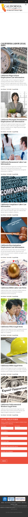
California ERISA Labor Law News (13, 288)
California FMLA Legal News (12, 327)
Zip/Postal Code (5, 441)
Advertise (24, 502)
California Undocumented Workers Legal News (11, 405)
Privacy (9, 502)
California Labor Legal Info (13, 44)
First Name (3, 426)
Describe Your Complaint (7, 451)
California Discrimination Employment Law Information (12, 246)
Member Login (14, 504)
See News (3, 89)
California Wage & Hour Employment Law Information (12, 76)
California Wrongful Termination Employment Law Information (14, 120)
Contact (19, 502)
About (2, 502)
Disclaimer (14, 502)
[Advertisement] (14, 27)
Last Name (17, 426)
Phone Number (4, 436)
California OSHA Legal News (12, 366)
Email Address (4, 431)
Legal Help (15, 89)
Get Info (9, 89)
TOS (6, 502)
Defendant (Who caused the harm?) (9, 446)
